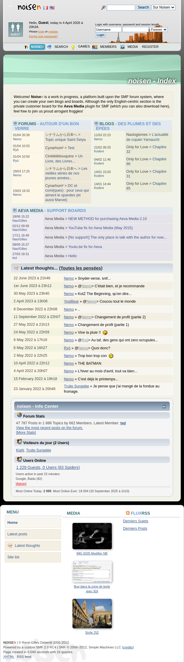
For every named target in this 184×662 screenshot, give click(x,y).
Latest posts (17, 534)
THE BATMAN (92, 363)
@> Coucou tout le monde (112, 301)
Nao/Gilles (19, 220)
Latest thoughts (27, 546)
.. (82, 309)
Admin (21, 483)
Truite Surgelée (76, 386)
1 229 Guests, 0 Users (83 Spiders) (48, 467)
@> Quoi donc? (95, 348)
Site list (13, 557)
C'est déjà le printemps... (101, 379)
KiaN (20, 450)
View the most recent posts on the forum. (49, 428)
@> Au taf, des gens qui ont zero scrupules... (121, 340)
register (53, 31)
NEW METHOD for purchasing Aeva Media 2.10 (107, 219)
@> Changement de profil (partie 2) (115, 317)
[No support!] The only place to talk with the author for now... (117, 237)
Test (71, 148)
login (41, 31)
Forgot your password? (43, 36)
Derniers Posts (135, 528)
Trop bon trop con (98, 356)
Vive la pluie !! (95, 332)
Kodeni (99, 151)
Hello (72, 256)
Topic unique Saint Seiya (65, 140)
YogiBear (71, 301)
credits (128, 647)
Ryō (16, 149)
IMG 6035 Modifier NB (92, 553)
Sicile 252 (92, 632)
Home (12, 523)
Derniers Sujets (135, 521)
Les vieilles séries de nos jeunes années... (66, 173)
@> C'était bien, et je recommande (114, 286)
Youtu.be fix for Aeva (85, 247)
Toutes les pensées (80, 267)
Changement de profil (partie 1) (106, 325)
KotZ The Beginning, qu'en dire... (108, 294)
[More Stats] (26, 433)
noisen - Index (154, 80)
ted (14, 258)
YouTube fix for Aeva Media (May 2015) (100, 228)
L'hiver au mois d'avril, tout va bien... (110, 371)
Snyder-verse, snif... (97, 278)
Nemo (17, 139)
